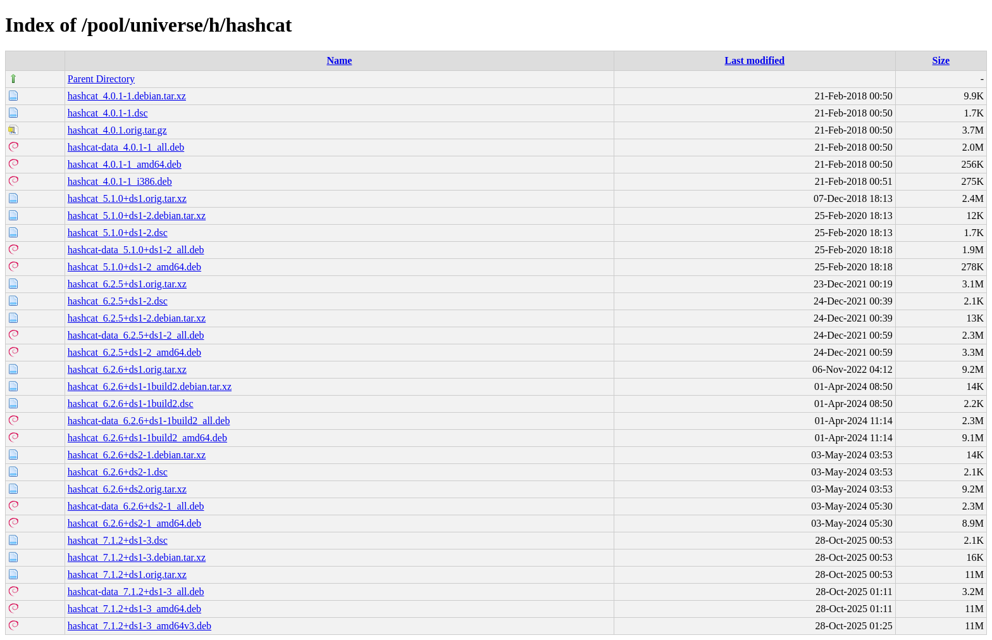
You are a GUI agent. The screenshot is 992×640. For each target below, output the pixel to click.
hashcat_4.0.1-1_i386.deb (120, 181)
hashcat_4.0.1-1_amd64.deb (125, 164)
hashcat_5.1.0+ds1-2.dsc (118, 232)
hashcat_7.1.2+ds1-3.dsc (118, 540)
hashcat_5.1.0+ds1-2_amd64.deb (134, 266)
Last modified (754, 60)
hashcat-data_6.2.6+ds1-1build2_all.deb (149, 420)
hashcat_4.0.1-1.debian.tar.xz (127, 96)
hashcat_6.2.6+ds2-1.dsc (118, 472)
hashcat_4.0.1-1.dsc (108, 113)
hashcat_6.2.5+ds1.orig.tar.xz (127, 284)
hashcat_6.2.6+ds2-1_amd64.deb (134, 523)
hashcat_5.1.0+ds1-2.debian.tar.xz (137, 215)
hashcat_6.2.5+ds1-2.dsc (118, 301)
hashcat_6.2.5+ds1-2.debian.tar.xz (137, 318)
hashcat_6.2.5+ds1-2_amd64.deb (134, 352)
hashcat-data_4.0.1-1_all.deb (126, 147)
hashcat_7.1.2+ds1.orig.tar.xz (127, 574)
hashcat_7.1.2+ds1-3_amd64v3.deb (139, 625)
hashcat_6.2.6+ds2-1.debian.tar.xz (137, 454)
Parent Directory (101, 78)
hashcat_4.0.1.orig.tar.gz (117, 130)
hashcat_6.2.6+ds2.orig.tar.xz (127, 489)
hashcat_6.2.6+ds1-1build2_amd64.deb (147, 437)
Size (941, 60)
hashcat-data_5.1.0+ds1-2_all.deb (136, 249)
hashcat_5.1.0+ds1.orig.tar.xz (127, 198)
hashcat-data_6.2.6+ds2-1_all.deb (136, 506)
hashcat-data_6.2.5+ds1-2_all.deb (136, 335)
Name (339, 60)
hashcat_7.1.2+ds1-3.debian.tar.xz (137, 557)
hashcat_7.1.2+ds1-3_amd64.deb (134, 608)
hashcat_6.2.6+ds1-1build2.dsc (131, 403)
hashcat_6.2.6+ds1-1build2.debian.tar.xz (150, 386)
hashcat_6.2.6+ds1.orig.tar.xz (127, 369)
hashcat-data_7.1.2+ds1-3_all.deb (136, 591)
